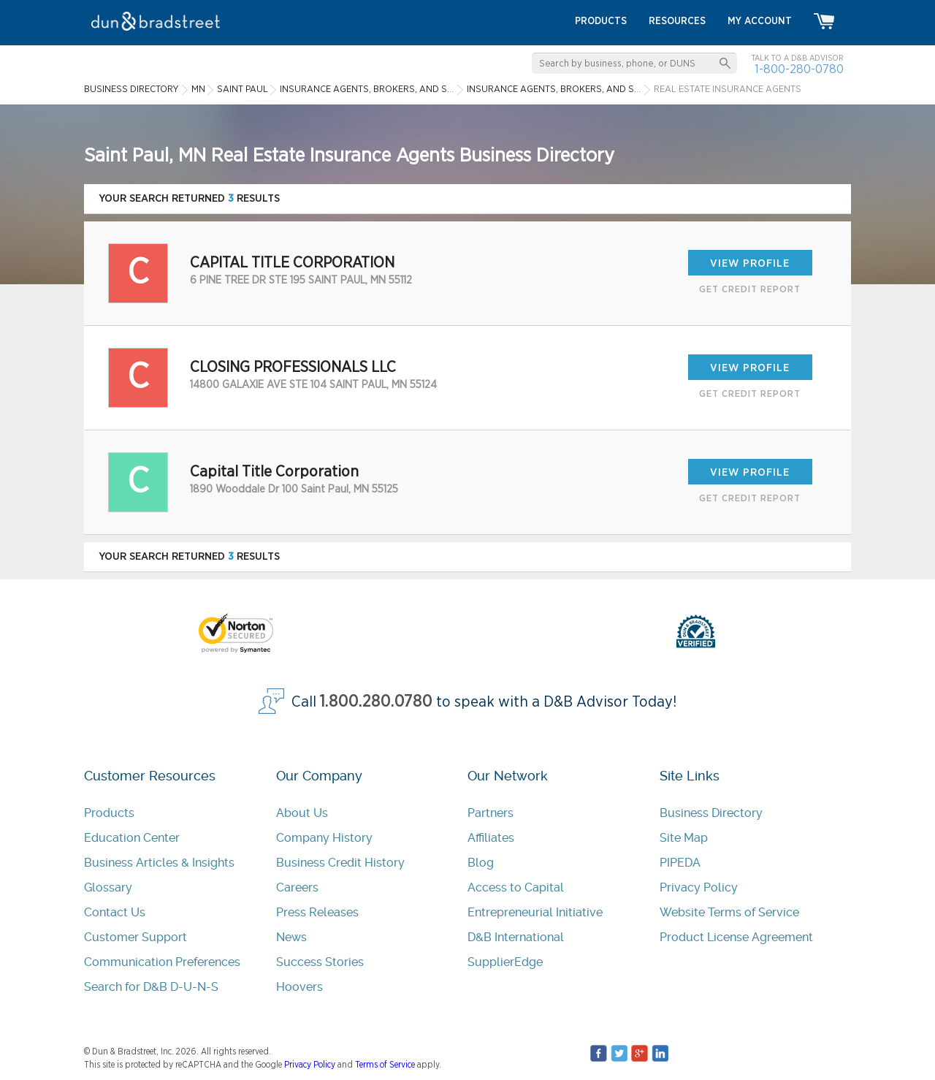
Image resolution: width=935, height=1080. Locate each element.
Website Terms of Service (729, 912)
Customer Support (135, 937)
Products (109, 813)
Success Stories (320, 962)
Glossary (108, 887)
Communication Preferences (162, 962)
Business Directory (711, 813)
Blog (481, 863)
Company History (324, 838)
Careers (297, 887)
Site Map (684, 838)
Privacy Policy (699, 887)
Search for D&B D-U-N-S (151, 987)
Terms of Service (385, 1064)
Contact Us (114, 912)
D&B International (516, 937)
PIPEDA (680, 863)
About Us (302, 813)
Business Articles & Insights (159, 863)
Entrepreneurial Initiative (535, 912)
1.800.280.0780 (376, 701)
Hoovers (299, 987)
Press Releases (317, 912)
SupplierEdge (505, 962)
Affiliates (491, 838)
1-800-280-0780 (799, 69)
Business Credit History (340, 863)
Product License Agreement (736, 937)
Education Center (132, 838)
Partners (491, 813)
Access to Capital (516, 887)
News (291, 937)
